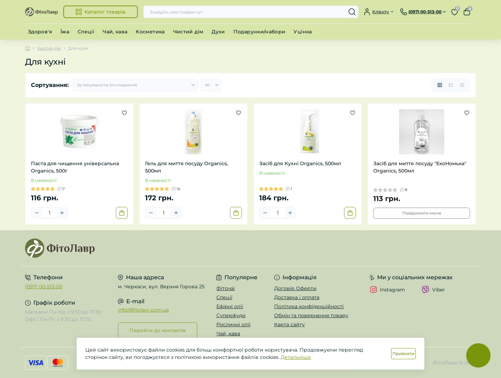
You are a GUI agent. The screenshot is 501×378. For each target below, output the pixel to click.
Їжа (65, 32)
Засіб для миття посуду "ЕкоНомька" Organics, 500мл (419, 167)
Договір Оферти (295, 288)
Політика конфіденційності (309, 306)
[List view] (450, 85)
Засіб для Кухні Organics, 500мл (300, 163)
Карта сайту (289, 324)
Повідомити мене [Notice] (422, 213)
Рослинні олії (233, 324)
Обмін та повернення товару (311, 315)
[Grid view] (439, 85)
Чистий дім (188, 32)
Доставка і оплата (296, 297)
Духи (218, 32)
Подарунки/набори (259, 32)
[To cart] (122, 213)
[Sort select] (135, 85)
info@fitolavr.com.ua (143, 310)
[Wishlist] (124, 112)
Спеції (86, 32)
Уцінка (303, 32)
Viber (433, 289)
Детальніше (296, 357)
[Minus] (36, 212)
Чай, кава (115, 32)
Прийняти (403, 353)
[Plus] (61, 212)
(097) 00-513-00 (43, 286)
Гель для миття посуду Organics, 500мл (186, 167)
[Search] (352, 11)
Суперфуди (231, 315)
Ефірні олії (229, 306)
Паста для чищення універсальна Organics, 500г (75, 167)
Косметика (150, 32)
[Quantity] (49, 212)
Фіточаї (225, 288)
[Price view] (462, 85)
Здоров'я (40, 32)
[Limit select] (211, 85)
